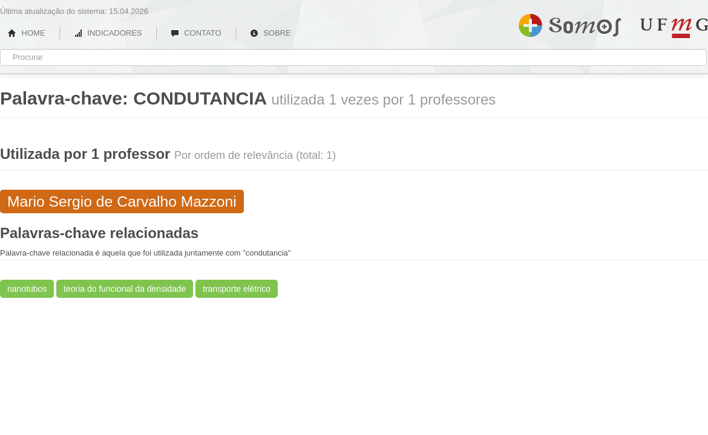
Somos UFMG (569, 23)
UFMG (674, 28)
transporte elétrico (236, 289)
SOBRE (270, 32)
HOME (26, 32)
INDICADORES (108, 32)
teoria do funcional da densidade (125, 289)
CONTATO (196, 32)
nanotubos (27, 289)
